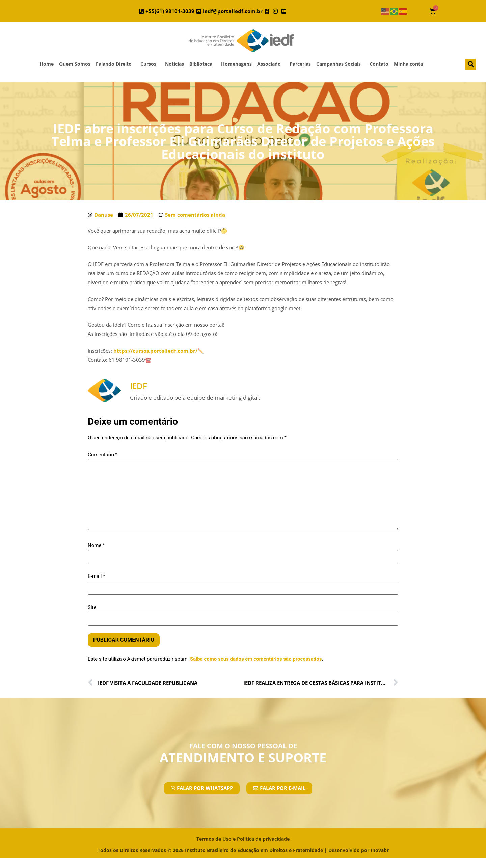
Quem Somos (74, 64)
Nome (96, 545)
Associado (270, 64)
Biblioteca (202, 64)
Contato (379, 64)
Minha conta (408, 64)
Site (92, 607)
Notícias (174, 64)
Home (46, 64)
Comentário (102, 454)
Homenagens (236, 64)
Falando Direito (115, 64)
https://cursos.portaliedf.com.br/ (155, 350)
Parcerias (300, 64)
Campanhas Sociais (340, 64)
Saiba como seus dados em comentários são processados (256, 659)
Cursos (150, 64)
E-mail (96, 576)
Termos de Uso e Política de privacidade (243, 839)
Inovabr (380, 850)
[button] (470, 64)
